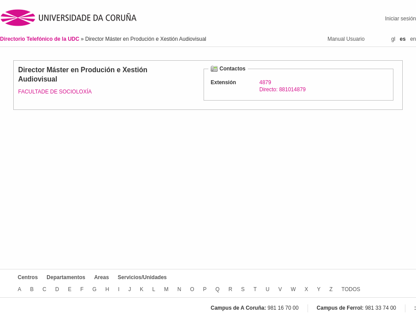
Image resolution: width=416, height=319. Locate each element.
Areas (101, 277)
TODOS (351, 289)
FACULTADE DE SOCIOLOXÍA (55, 92)
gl (393, 39)
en (413, 39)
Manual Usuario (346, 39)
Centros (28, 277)
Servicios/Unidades (142, 277)
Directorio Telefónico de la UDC (40, 39)
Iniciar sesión (400, 19)
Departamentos (65, 277)
